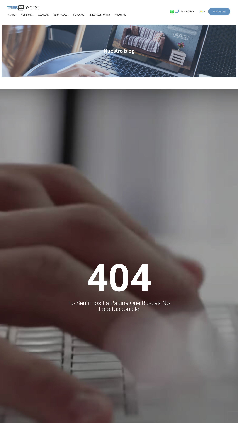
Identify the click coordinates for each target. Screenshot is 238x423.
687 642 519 (187, 11)
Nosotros (120, 14)
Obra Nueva (60, 14)
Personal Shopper (99, 14)
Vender (12, 14)
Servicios (78, 14)
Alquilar (43, 14)
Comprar (26, 14)
